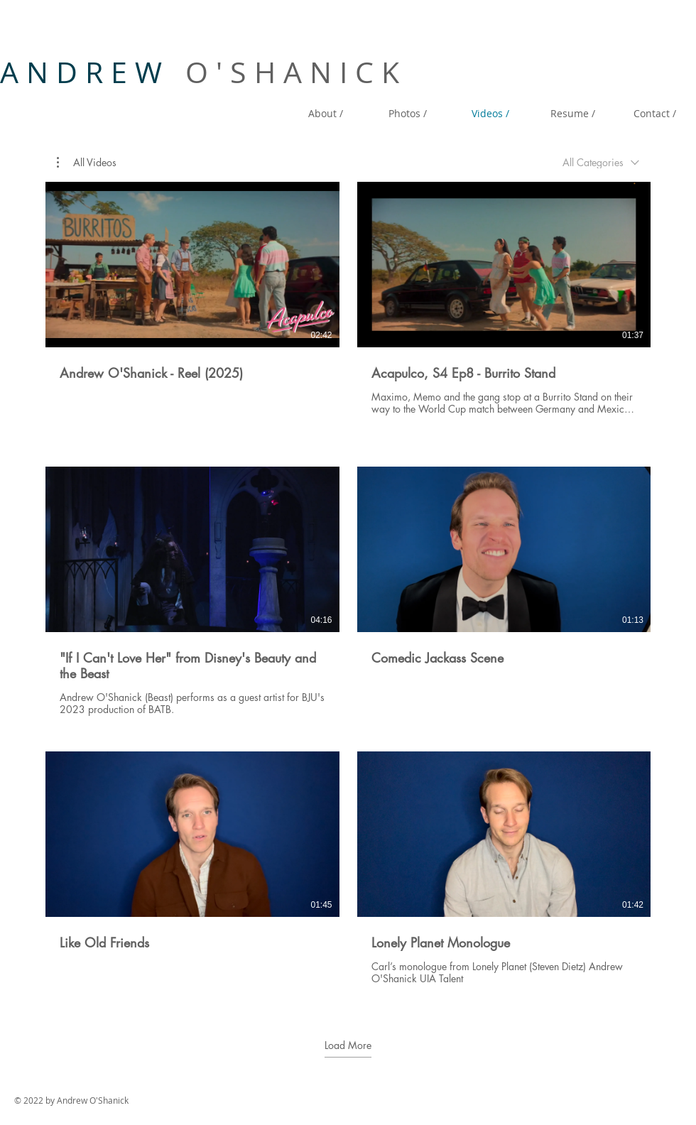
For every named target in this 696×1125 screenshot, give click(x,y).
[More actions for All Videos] (86, 162)
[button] (86, 162)
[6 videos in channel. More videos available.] (348, 591)
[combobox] (600, 162)
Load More (348, 1045)
